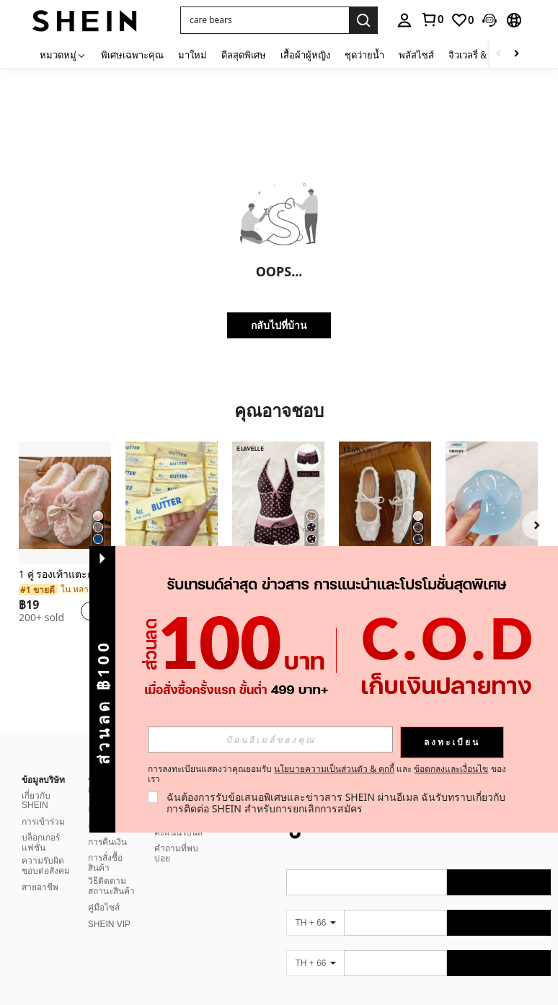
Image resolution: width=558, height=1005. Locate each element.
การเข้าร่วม (43, 804)
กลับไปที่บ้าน (279, 325)
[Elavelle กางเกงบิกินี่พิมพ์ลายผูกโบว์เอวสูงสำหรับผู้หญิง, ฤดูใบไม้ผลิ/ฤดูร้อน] (278, 503)
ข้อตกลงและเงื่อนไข (451, 769)
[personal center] (404, 20)
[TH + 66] (315, 905)
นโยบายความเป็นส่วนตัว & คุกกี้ (334, 769)
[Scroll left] (499, 54)
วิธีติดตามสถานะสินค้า (111, 869)
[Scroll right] (516, 54)
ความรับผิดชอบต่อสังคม (46, 848)
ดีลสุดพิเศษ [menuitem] (243, 55)
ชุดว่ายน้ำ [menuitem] (364, 55)
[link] (431, 19)
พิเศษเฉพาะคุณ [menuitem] (132, 55)
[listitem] (65, 538)
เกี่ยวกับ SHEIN (36, 783)
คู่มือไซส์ (104, 890)
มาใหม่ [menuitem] (192, 55)
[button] (264, 20)
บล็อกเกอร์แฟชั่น (41, 825)
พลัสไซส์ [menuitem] (416, 55)
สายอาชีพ (40, 870)
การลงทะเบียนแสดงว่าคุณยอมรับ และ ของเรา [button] (327, 774)
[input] (270, 739)
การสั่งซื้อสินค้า (105, 845)
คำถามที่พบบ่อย (176, 836)
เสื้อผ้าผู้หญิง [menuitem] (305, 55)
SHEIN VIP (109, 907)
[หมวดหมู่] (63, 54)
